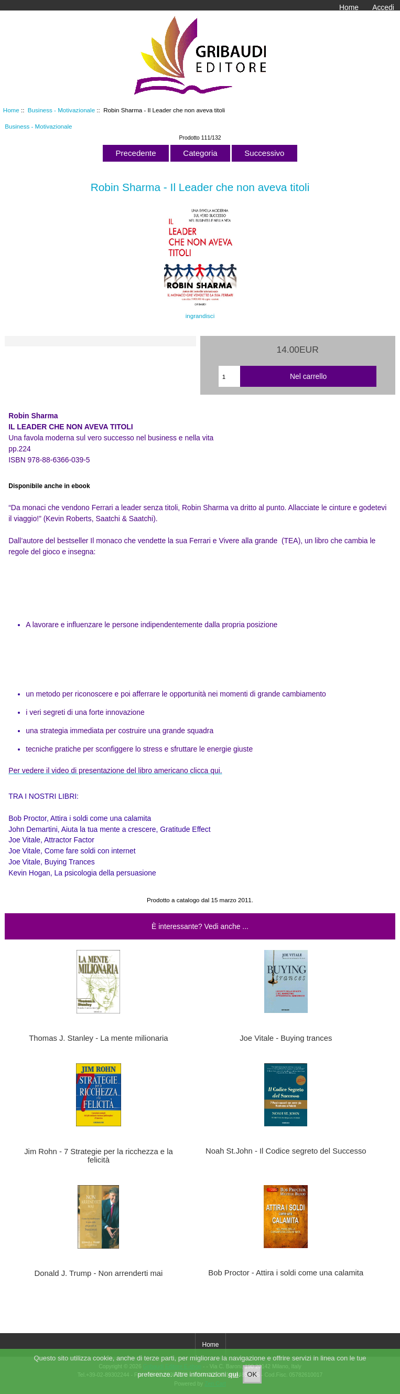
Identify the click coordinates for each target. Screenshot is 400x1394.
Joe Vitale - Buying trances (286, 1038)
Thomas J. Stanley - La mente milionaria (98, 1038)
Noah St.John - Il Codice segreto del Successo (286, 1151)
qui (233, 1381)
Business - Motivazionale (61, 110)
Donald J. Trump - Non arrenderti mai (99, 1273)
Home (349, 7)
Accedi (383, 7)
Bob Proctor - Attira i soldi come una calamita (285, 1273)
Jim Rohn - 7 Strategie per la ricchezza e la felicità (98, 1155)
